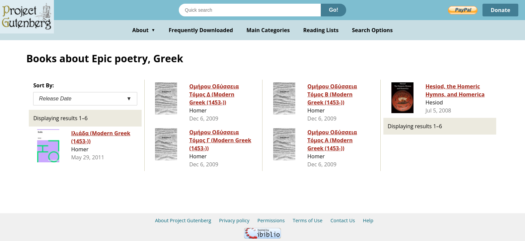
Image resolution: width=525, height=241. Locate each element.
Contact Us (342, 220)
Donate (500, 10)
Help (368, 220)
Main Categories (268, 30)
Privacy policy (234, 220)
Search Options (372, 30)
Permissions (271, 220)
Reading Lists (321, 30)
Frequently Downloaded (201, 30)
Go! (333, 10)
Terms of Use (307, 220)
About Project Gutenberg (183, 220)
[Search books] (250, 10)
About (143, 30)
